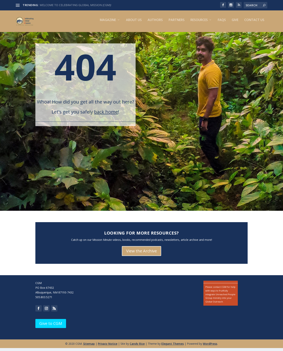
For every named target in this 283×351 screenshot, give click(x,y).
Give (235, 23)
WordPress (210, 346)
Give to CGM (50, 326)
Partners (177, 23)
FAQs (222, 23)
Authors (155, 23)
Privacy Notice (107, 346)
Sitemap (89, 346)
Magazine (108, 23)
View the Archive (141, 254)
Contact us (254, 23)
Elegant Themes (172, 346)
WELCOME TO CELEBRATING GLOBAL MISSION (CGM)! (75, 5)
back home (106, 114)
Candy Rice (137, 346)
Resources (199, 23)
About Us (134, 23)
